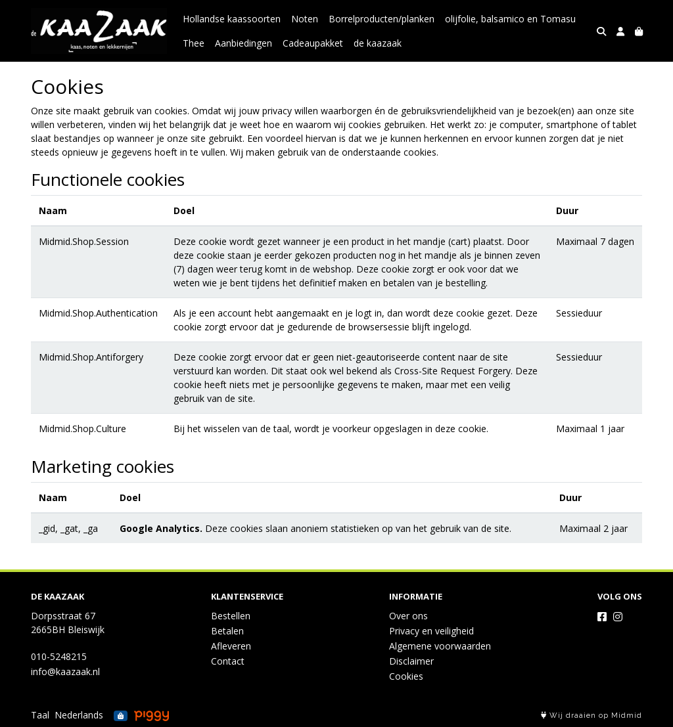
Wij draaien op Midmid (591, 715)
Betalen (227, 631)
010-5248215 (59, 656)
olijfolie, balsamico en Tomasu (510, 18)
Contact (227, 661)
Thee (193, 43)
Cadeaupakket (313, 43)
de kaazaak (378, 43)
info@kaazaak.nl (65, 671)
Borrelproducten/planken (381, 18)
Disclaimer (411, 661)
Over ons (408, 615)
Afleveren (231, 646)
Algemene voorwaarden (440, 646)
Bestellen (230, 615)
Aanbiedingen (243, 43)
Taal (40, 715)
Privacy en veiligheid (431, 631)
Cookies (406, 676)
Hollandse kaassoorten (232, 18)
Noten (304, 18)
